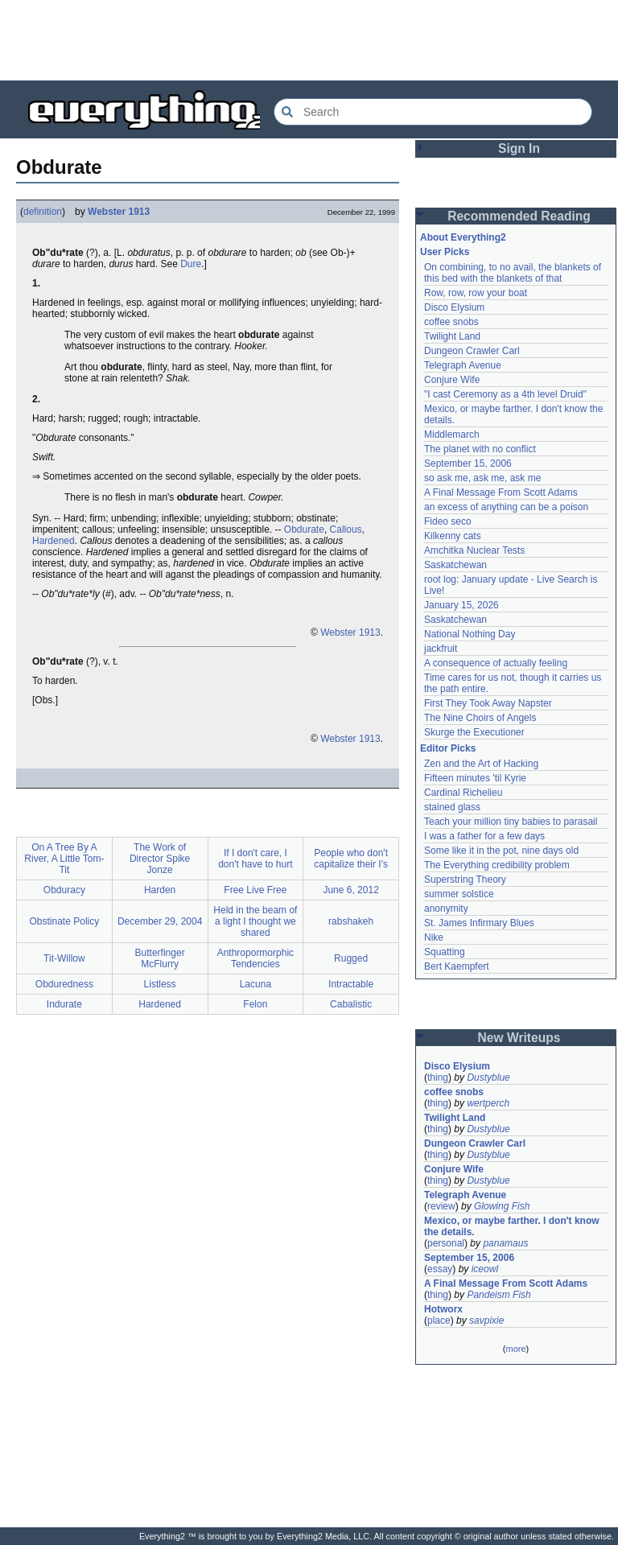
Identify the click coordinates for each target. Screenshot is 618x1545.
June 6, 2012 (350, 890)
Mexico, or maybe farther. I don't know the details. (511, 1226)
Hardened (53, 540)
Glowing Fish (501, 1206)
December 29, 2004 (159, 921)
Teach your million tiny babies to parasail (510, 821)
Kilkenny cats (452, 536)
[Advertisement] (309, 40)
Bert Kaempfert (456, 966)
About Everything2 (463, 237)
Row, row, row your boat (475, 293)
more (515, 1348)
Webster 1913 (119, 211)
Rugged (351, 958)
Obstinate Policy (65, 921)
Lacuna (255, 984)
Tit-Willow (64, 958)
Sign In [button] (519, 148)
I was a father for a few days (484, 836)
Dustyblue (488, 1077)
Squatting (444, 952)
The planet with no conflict (480, 449)
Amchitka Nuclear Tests (474, 550)
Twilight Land (452, 336)
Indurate (64, 1004)
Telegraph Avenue (462, 365)
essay (439, 1269)
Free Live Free (255, 890)
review (441, 1206)
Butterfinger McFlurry (160, 958)
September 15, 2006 (468, 463)
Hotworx (443, 1309)
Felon (255, 1004)
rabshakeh (350, 921)
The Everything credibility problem (497, 865)
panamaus (505, 1243)
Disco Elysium (454, 307)
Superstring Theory (465, 879)
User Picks (444, 252)
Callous (346, 529)
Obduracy (64, 890)
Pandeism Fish (498, 1294)
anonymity (446, 908)
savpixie (486, 1320)
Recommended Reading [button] (519, 216)
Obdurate (304, 529)
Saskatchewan (455, 565)
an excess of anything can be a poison (506, 507)
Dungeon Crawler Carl (472, 350)
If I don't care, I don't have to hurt (255, 858)
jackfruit (440, 648)
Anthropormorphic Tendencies (255, 958)
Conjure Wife (452, 379)
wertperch (488, 1103)
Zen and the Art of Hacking (481, 763)
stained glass (452, 807)
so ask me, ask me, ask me (482, 478)
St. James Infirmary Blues (479, 923)
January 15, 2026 (461, 605)
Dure (190, 264)
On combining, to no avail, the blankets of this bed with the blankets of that (512, 273)
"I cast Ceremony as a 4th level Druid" (505, 394)
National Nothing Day (469, 634)
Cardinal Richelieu (463, 792)
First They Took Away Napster (488, 703)
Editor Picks (448, 748)
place (439, 1320)
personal (445, 1243)
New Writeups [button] (519, 1037)
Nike (433, 937)
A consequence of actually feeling (495, 663)
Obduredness (64, 984)
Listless (160, 984)
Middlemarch (452, 434)
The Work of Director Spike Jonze (160, 859)
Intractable (350, 984)
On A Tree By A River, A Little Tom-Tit (64, 859)
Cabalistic (351, 1004)
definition (42, 211)
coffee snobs (451, 322)
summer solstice (459, 894)
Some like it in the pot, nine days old (501, 850)
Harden (159, 890)
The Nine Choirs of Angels (480, 717)
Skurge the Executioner (474, 732)
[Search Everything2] (433, 112)
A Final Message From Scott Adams (501, 492)
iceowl (485, 1269)
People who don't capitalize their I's (351, 858)
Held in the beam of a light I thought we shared (255, 921)
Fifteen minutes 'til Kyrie (475, 778)
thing (437, 1077)
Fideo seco (448, 521)
